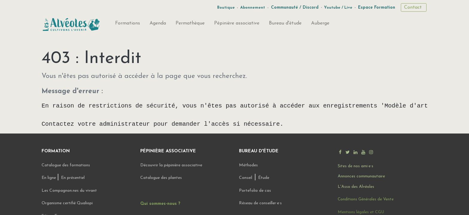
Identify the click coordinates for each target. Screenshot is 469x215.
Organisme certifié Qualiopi (67, 203)
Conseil (245, 178)
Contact (414, 7)
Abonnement (252, 8)
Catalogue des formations (66, 165)
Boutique (226, 8)
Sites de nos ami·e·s (355, 166)
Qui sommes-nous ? (160, 204)
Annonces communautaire (361, 176)
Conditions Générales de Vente (366, 199)
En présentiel (73, 178)
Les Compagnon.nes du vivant (69, 190)
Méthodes (248, 165)
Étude (263, 178)
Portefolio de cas (255, 190)
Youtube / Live (338, 8)
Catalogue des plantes (161, 178)
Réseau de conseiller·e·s (260, 203)
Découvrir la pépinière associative (171, 165)
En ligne (49, 178)
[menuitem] (127, 24)
